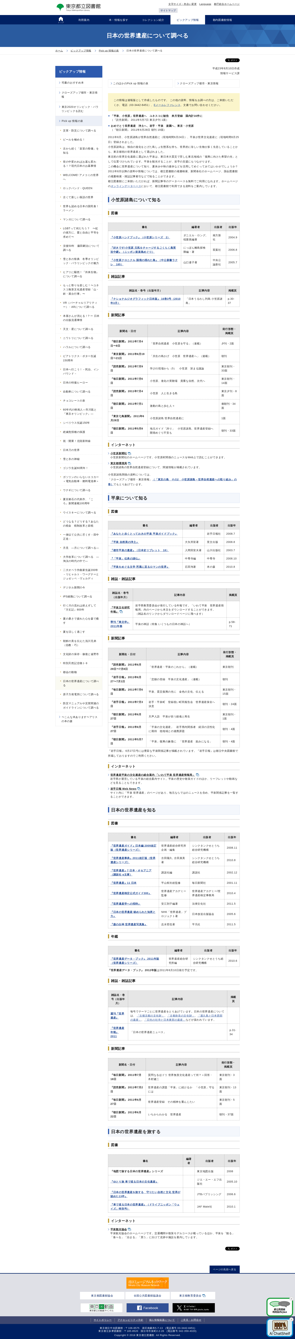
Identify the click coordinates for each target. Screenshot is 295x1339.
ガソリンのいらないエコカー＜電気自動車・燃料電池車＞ (81, 479)
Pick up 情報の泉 (72, 120)
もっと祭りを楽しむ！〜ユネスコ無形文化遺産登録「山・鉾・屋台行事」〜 (81, 289)
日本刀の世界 (71, 449)
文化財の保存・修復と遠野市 (81, 654)
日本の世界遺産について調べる (81, 683)
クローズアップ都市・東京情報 (199, 83)
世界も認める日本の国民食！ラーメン (81, 208)
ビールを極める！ (74, 139)
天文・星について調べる (78, 329)
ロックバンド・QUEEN (77, 188)
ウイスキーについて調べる (79, 512)
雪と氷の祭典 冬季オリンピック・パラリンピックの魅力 (81, 261)
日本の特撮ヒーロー (75, 382)
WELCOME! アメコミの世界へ (81, 177)
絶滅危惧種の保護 (74, 431)
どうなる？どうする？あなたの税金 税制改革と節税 (81, 523)
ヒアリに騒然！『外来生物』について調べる (81, 274)
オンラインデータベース (126, 186)
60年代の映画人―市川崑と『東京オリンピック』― (80, 411)
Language (205, 4)
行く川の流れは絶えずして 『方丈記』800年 (81, 607)
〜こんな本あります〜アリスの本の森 (80, 719)
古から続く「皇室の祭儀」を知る (81, 150)
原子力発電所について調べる (81, 694)
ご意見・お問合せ (191, 1320)
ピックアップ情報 (72, 71)
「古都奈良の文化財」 (181, 1015)
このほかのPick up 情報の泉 (130, 83)
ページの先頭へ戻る (224, 1269)
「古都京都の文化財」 (150, 1015)
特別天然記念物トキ (75, 663)
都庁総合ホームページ (227, 4)
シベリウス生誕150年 (76, 422)
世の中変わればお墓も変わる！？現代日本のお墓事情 (79, 163)
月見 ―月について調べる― (81, 547)
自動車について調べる (77, 391)
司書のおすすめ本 (73, 82)
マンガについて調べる (77, 219)
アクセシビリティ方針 (130, 1320)
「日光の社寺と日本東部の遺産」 (165, 1019)
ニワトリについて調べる (78, 338)
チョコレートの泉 (74, 400)
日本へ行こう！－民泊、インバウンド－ (81, 371)
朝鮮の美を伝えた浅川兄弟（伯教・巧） (79, 643)
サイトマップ (168, 10)
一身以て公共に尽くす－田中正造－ (81, 536)
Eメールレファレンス (167, 104)
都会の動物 (70, 672)
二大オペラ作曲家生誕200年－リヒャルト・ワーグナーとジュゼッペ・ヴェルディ (81, 574)
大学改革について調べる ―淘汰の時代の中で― (81, 558)
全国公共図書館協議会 (147, 1295)
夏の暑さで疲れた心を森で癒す (81, 620)
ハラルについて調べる (77, 347)
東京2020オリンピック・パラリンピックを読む (80, 108)
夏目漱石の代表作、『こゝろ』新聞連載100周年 (79, 501)
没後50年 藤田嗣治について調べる (81, 247)
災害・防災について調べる (79, 130)
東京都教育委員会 (190, 1295)
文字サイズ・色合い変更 (182, 4)
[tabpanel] (148, 1283)
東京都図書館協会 (102, 1295)
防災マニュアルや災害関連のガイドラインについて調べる (81, 705)
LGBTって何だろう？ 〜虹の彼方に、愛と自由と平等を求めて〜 (81, 232)
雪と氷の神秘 (71, 458)
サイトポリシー (103, 1320)
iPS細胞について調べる (77, 596)
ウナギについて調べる (77, 490)
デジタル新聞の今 (74, 587)
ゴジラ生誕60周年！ (75, 467)
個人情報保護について (162, 1320)
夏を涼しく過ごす (74, 631)
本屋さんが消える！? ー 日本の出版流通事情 (81, 318)
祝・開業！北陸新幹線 (77, 440)
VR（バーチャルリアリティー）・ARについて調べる (80, 304)
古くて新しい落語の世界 (78, 197)
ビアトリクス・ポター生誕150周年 (79, 358)
